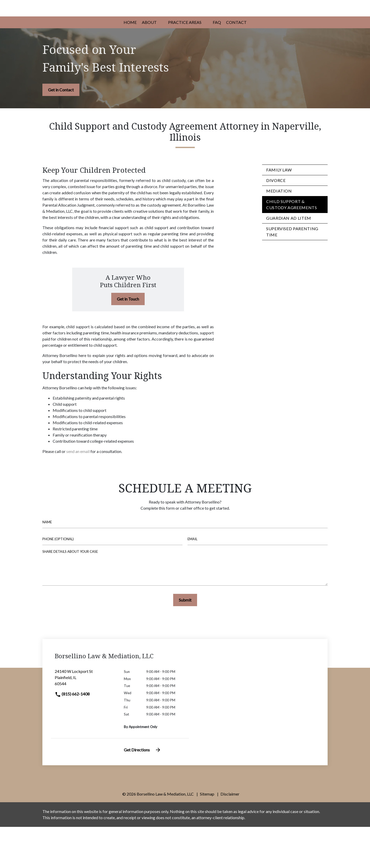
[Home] (130, 37)
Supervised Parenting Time (292, 247)
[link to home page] (90, 15)
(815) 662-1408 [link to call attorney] (72, 708)
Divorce (275, 195)
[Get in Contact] (60, 105)
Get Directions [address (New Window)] (142, 765)
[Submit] (185, 615)
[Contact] (236, 37)
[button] (160, 37)
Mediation (279, 206)
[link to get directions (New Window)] (85, 694)
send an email (78, 466)
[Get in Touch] (128, 314)
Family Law (279, 185)
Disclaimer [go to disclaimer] (229, 809)
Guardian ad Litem (288, 233)
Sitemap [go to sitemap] (207, 809)
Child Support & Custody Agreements (291, 219)
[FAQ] (217, 37)
